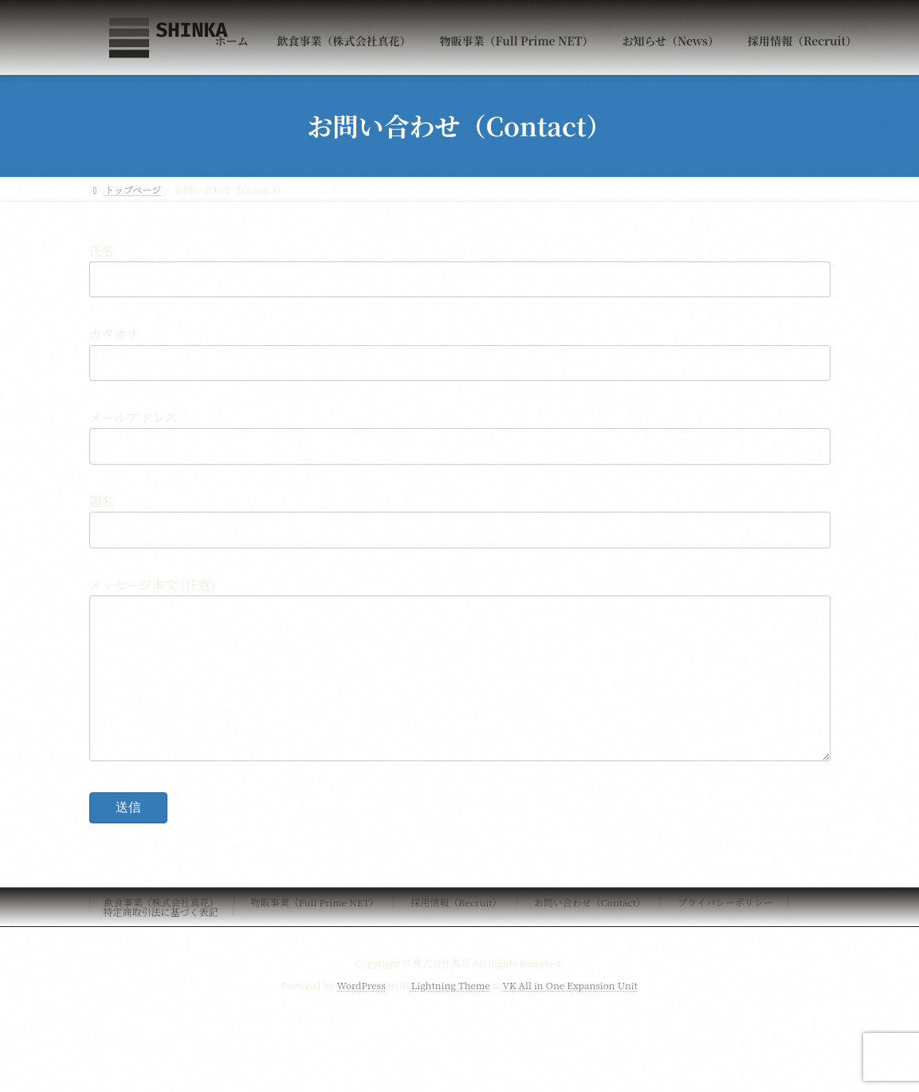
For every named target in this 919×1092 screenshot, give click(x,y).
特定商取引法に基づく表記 (161, 943)
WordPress (361, 1016)
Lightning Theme (450, 1016)
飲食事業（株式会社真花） (161, 934)
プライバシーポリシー (724, 934)
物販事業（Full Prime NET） (315, 934)
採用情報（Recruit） (455, 934)
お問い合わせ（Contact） (590, 934)
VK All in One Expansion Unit (569, 1016)
